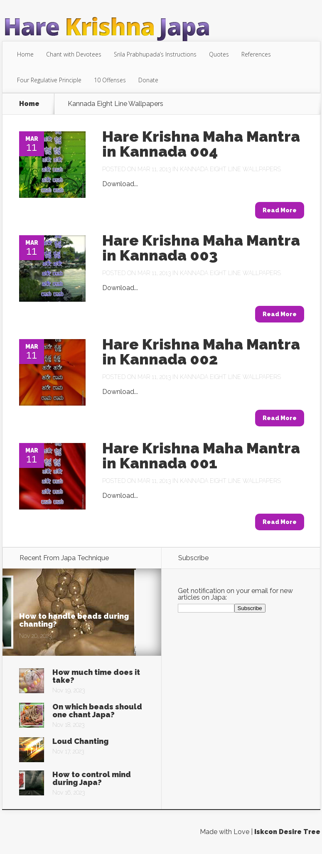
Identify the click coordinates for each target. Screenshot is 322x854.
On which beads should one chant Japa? (97, 710)
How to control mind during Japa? (91, 778)
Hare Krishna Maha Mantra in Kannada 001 (201, 455)
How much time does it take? (96, 676)
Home (25, 54)
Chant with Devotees (73, 54)
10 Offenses (110, 80)
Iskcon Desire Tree (287, 832)
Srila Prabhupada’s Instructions (155, 54)
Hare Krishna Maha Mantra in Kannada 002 (201, 351)
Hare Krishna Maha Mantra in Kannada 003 (201, 247)
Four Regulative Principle (49, 80)
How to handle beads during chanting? (74, 620)
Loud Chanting (80, 741)
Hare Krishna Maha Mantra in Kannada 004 (201, 144)
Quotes (219, 54)
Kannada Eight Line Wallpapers (230, 169)
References (256, 54)
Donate (148, 80)
